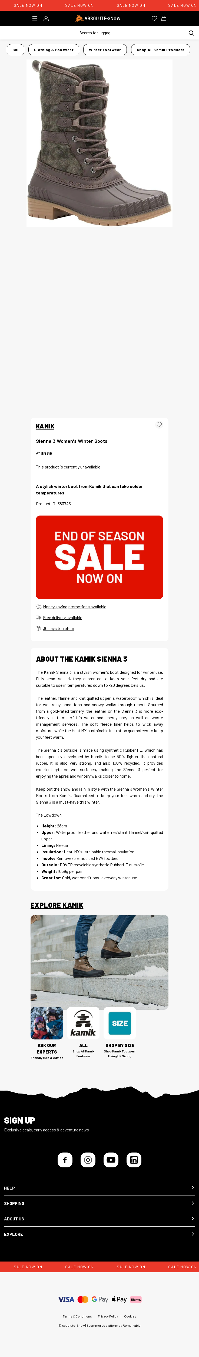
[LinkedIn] (134, 1160)
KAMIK (45, 426)
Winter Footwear (105, 49)
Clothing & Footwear (54, 49)
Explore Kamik (57, 905)
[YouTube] (111, 1160)
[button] (99, 1188)
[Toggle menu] (36, 19)
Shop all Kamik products (161, 49)
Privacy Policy (108, 1316)
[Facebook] (65, 1160)
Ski (15, 49)
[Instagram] (88, 1160)
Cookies (130, 1316)
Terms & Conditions (77, 1316)
